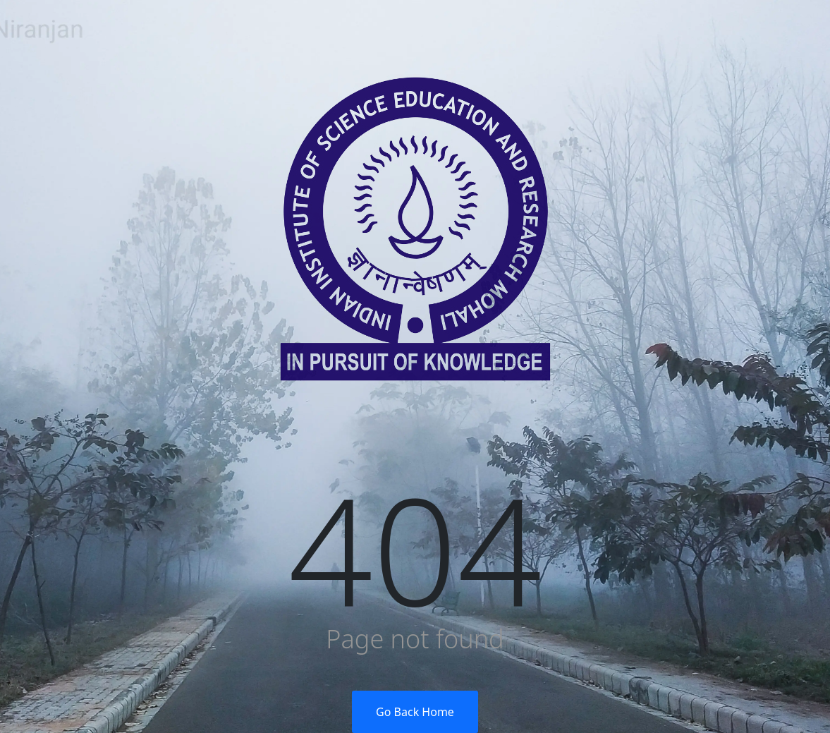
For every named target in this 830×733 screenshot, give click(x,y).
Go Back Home (415, 712)
